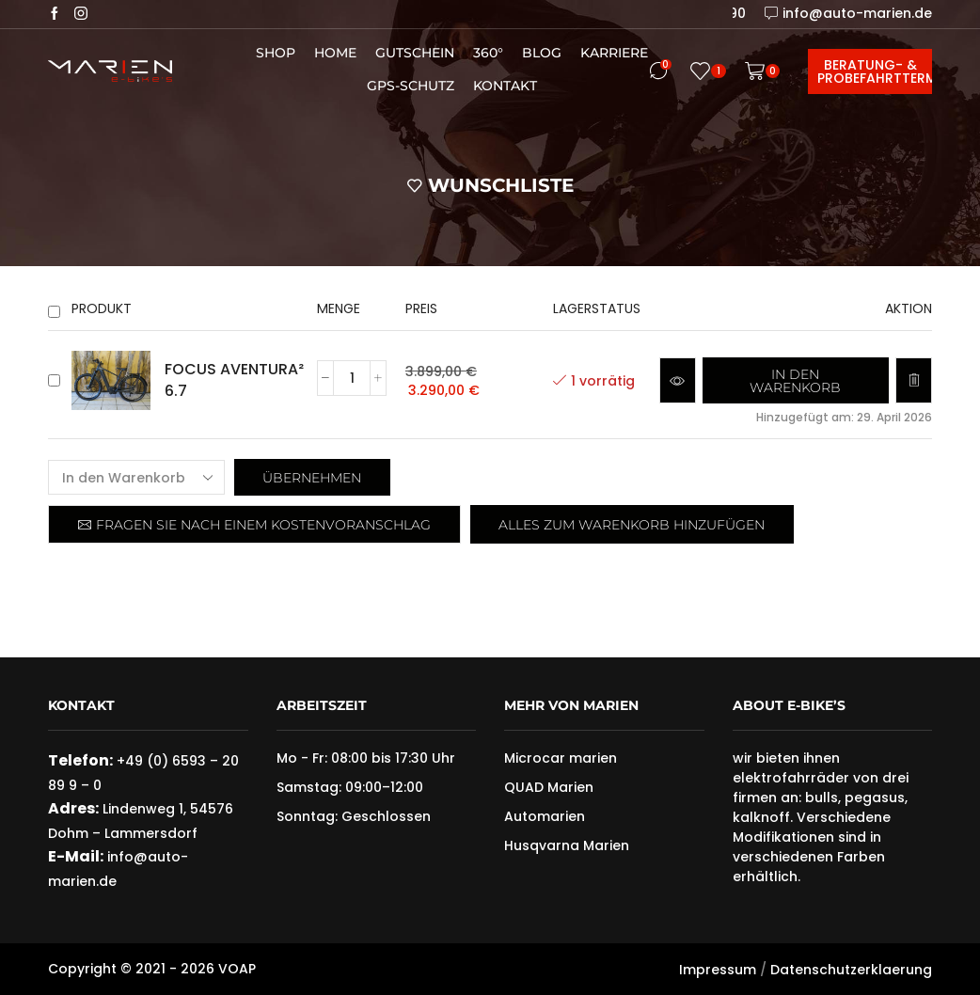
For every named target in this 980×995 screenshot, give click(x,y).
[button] (796, 380)
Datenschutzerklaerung (851, 969)
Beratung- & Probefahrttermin (874, 71)
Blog (541, 52)
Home (335, 52)
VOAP (237, 968)
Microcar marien (560, 758)
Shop (275, 52)
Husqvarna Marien (566, 845)
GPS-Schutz (410, 85)
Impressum (717, 969)
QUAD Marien (548, 787)
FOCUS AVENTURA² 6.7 (234, 380)
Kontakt (505, 85)
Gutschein (414, 52)
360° (488, 52)
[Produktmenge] (352, 378)
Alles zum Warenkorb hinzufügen (631, 524)
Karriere (614, 52)
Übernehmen (311, 477)
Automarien (544, 816)
